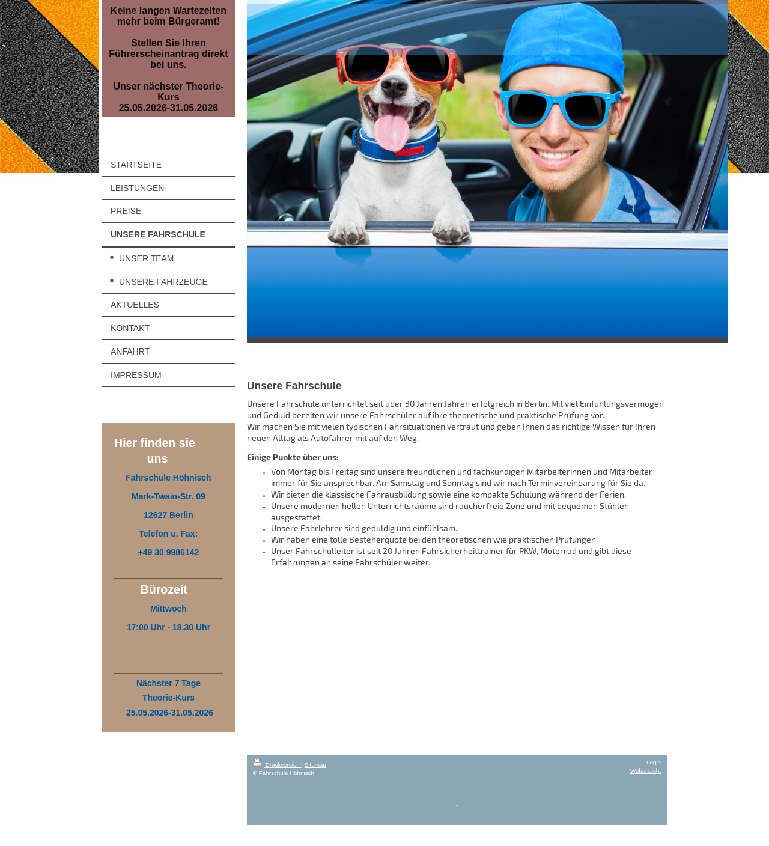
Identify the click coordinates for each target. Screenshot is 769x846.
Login (653, 762)
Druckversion (277, 764)
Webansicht (645, 770)
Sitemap (315, 764)
